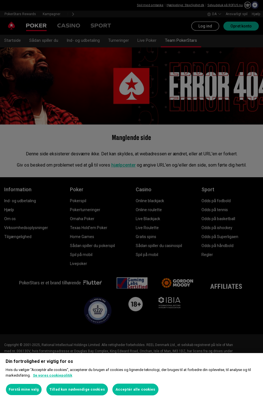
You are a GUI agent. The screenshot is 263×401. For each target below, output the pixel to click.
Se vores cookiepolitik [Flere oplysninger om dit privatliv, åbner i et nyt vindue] (52, 375)
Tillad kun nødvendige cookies (77, 389)
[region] (131, 377)
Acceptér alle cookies (135, 389)
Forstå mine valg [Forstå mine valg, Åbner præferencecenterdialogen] (24, 389)
